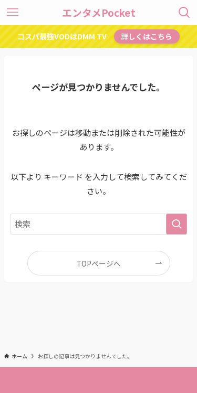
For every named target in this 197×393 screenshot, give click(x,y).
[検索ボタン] (184, 12)
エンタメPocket (99, 13)
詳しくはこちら (146, 36)
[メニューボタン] (12, 12)
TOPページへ (99, 263)
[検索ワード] (99, 224)
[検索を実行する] (176, 224)
